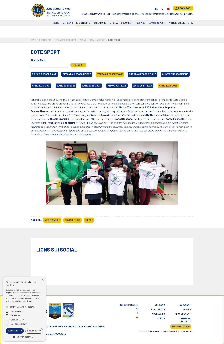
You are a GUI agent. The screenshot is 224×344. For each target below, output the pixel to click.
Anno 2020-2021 (41, 85)
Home (56, 22)
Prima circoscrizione (44, 74)
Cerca (78, 64)
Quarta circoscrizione (142, 74)
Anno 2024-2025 (142, 85)
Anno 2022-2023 (91, 85)
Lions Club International (93, 14)
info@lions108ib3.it (129, 305)
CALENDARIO (99, 22)
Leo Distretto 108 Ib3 (154, 14)
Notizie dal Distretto (181, 22)
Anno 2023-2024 (117, 85)
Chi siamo (68, 22)
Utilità (114, 22)
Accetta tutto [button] (15, 331)
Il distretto (83, 22)
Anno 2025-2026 (168, 85)
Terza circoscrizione (65, 40)
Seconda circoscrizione (77, 74)
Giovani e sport (72, 220)
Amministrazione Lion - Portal (179, 14)
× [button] (42, 280)
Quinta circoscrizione (175, 74)
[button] (24, 336)
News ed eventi (157, 22)
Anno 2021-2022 (66, 85)
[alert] (24, 309)
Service (140, 22)
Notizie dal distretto (185, 320)
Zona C (83, 40)
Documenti (127, 22)
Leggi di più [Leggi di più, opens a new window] (26, 301)
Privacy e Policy (187, 331)
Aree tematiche (52, 220)
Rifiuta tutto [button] (34, 331)
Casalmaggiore (97, 40)
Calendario (158, 314)
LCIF (108, 14)
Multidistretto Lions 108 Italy (125, 14)
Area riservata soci (181, 326)
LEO (142, 14)
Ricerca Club (38, 60)
